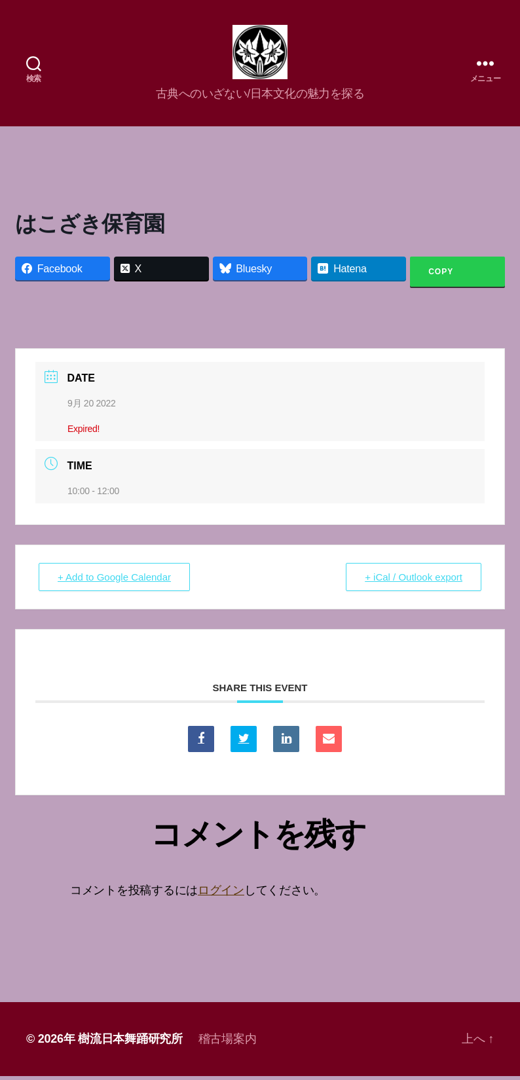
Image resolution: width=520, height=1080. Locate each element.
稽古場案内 (227, 1042)
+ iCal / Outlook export (413, 581)
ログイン (221, 894)
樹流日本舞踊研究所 (130, 1042)
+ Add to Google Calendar (114, 581)
